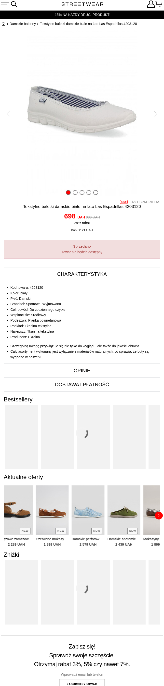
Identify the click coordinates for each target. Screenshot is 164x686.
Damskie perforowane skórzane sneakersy (93, 539)
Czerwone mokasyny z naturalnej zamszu (57, 539)
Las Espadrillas (145, 202)
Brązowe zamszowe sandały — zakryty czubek (21, 539)
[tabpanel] (82, 322)
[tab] (82, 274)
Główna (3, 24)
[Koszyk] (159, 5)
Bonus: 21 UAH (82, 230)
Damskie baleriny (23, 24)
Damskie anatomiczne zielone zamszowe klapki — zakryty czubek (129, 539)
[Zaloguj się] (151, 5)
